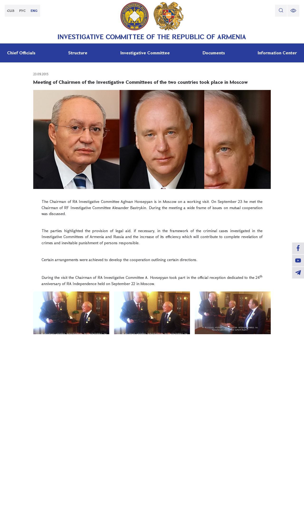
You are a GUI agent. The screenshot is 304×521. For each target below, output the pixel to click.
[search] (281, 11)
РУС (22, 10)
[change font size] (293, 11)
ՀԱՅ (10, 10)
